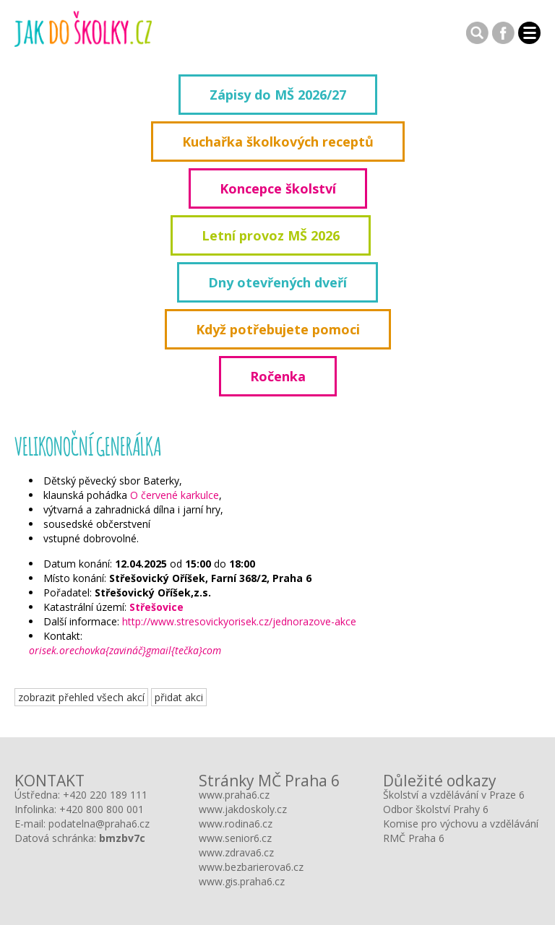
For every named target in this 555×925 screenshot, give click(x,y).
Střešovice (156, 607)
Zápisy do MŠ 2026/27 (278, 94)
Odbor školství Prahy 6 (436, 809)
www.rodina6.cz (235, 823)
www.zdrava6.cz (236, 852)
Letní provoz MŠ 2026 (271, 235)
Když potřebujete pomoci (278, 329)
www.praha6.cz (234, 795)
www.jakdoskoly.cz (243, 809)
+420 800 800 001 (101, 809)
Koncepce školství (278, 188)
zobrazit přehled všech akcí (81, 697)
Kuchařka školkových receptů (278, 141)
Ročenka (278, 376)
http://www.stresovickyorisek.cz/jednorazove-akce (239, 621)
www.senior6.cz (235, 838)
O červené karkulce (174, 495)
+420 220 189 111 (105, 795)
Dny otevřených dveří (277, 282)
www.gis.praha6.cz (242, 881)
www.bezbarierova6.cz (251, 867)
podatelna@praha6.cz (99, 823)
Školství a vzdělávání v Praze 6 (454, 795)
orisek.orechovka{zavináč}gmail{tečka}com (125, 650)
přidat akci (179, 697)
